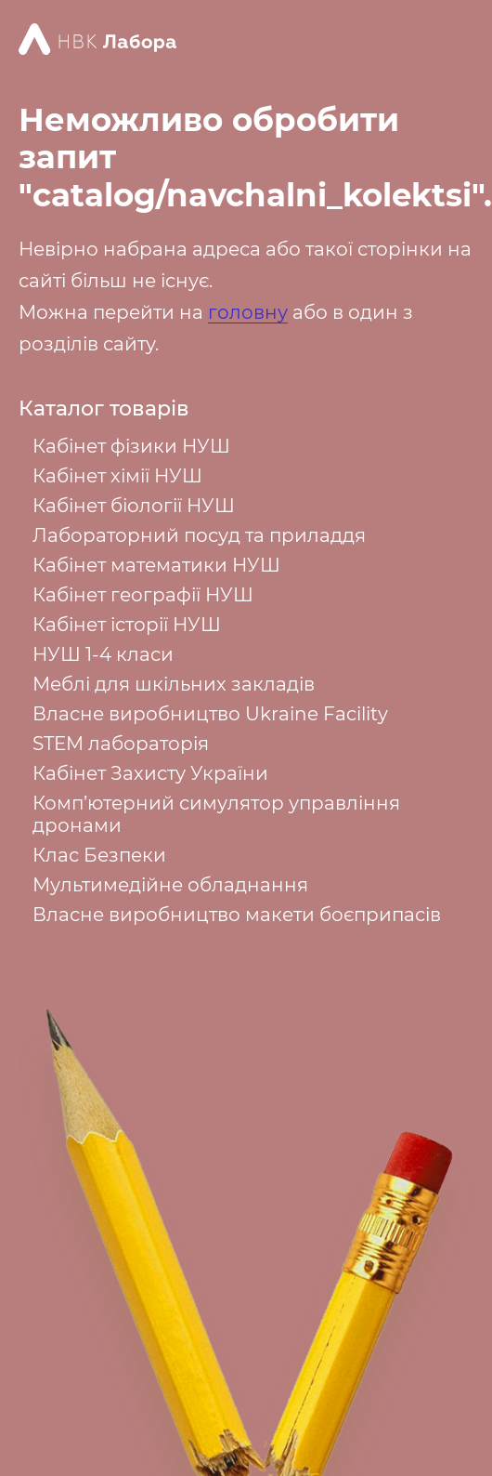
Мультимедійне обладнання (170, 885)
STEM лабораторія (120, 743)
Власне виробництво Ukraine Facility (210, 714)
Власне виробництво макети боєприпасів (236, 914)
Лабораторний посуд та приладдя (199, 535)
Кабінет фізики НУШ (131, 446)
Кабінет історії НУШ (126, 624)
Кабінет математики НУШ (156, 565)
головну (248, 312)
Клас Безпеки (99, 855)
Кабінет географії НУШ (142, 595)
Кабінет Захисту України (150, 773)
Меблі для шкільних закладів (173, 684)
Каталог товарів (104, 409)
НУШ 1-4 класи (103, 654)
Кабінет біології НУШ (133, 505)
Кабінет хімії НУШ (117, 476)
